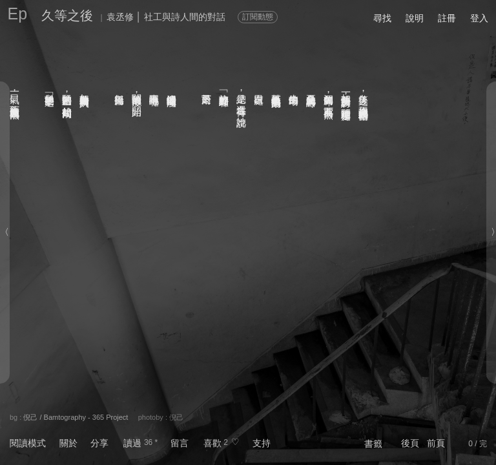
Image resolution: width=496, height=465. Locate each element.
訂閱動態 (257, 16)
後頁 (410, 443)
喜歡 (212, 443)
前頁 (436, 443)
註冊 (447, 18)
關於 (68, 443)
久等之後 (67, 15)
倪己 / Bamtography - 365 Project (75, 417)
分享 (99, 443)
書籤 (373, 444)
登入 (479, 18)
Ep (18, 14)
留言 (179, 443)
